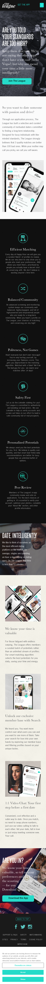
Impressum (22, 944)
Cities (5, 939)
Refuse (23, 979)
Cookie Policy (35, 939)
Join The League (16, 81)
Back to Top (23, 919)
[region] (23, 965)
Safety (23, 935)
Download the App (18, 898)
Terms (23, 939)
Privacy (14, 939)
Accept (23, 972)
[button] (42, 5)
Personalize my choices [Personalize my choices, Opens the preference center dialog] (23, 965)
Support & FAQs (10, 935)
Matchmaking (36, 935)
